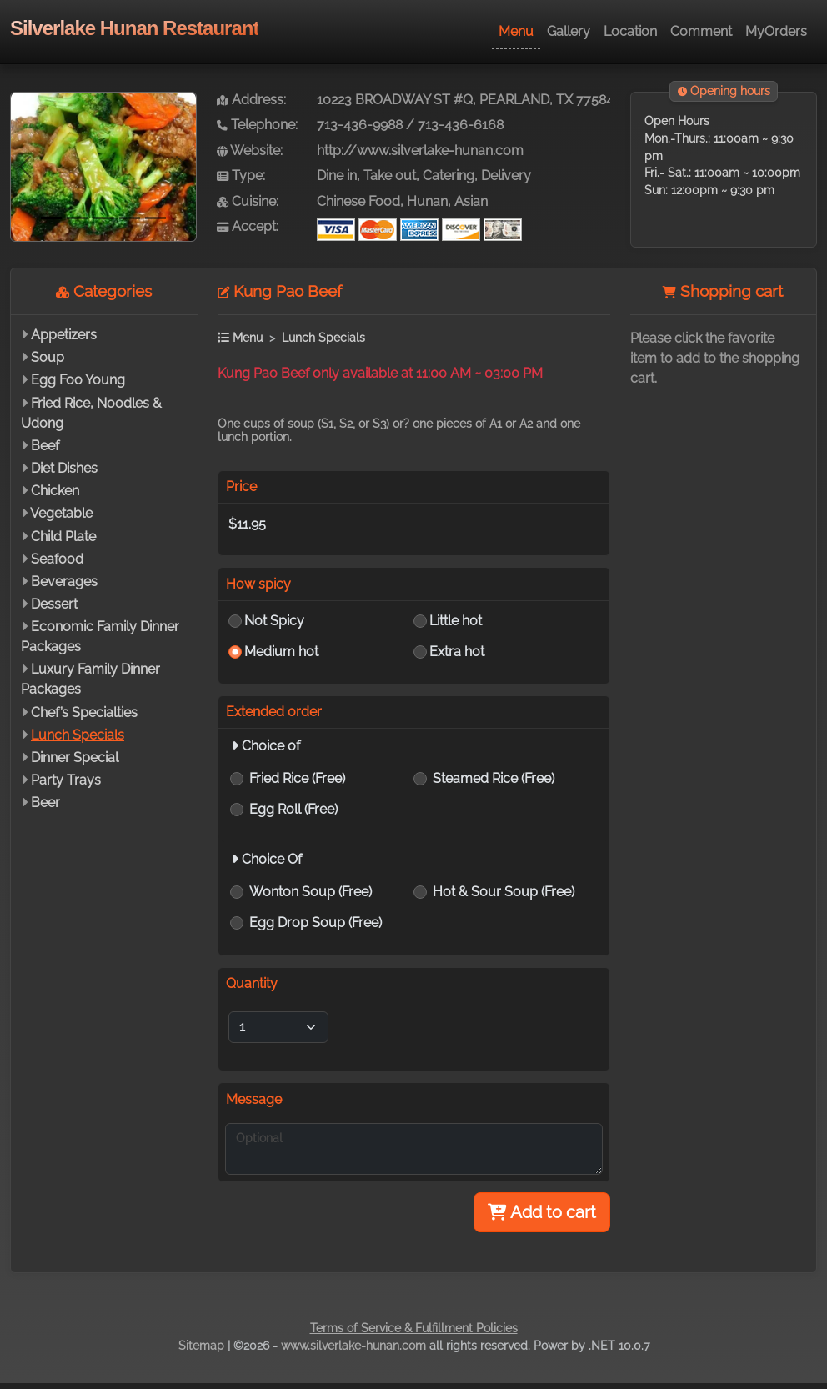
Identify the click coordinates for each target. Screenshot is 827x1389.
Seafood (57, 559)
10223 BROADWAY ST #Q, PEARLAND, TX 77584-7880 (483, 100)
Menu (516, 31)
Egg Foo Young (78, 380)
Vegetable (61, 513)
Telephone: (257, 125)
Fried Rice (297, 778)
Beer (45, 802)
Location (630, 31)
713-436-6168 (461, 125)
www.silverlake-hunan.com (353, 1345)
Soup (47, 357)
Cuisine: (247, 201)
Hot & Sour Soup (503, 892)
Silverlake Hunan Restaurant (134, 28)
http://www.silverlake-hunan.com (420, 150)
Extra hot (456, 651)
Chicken (55, 491)
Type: (241, 175)
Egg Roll (293, 809)
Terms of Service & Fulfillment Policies (414, 1328)
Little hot (455, 621)
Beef (45, 446)
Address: (251, 100)
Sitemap (201, 1345)
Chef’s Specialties (84, 712)
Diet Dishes (64, 468)
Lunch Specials (77, 735)
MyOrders (776, 31)
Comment (701, 31)
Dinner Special (74, 757)
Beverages (64, 581)
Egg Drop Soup (315, 922)
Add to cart (542, 1212)
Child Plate (63, 536)
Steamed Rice (493, 778)
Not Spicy (274, 621)
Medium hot (281, 651)
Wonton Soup (310, 892)
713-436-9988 (360, 125)
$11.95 (247, 524)
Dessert (54, 604)
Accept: (247, 226)
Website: (250, 150)
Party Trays (66, 780)
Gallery (568, 31)
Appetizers (64, 335)
